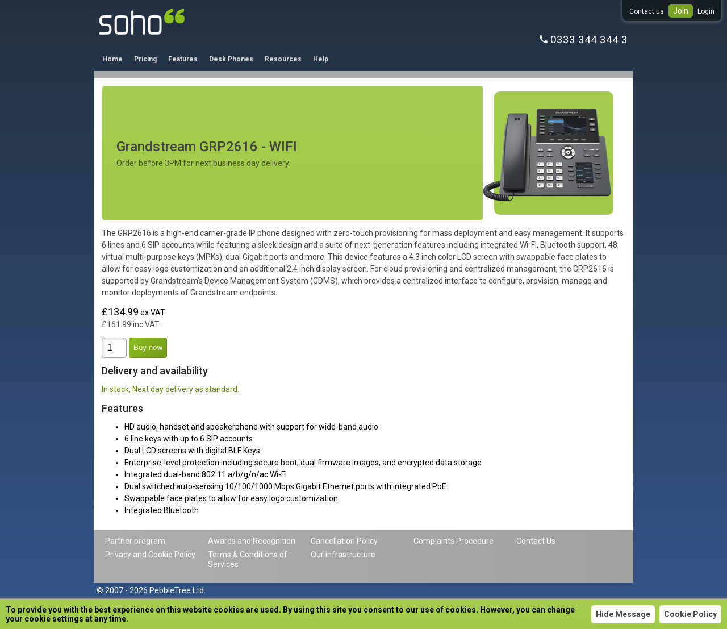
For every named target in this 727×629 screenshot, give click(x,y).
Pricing (145, 59)
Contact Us (535, 540)
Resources (283, 59)
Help (320, 59)
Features (183, 59)
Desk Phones (231, 59)
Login (706, 11)
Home (112, 59)
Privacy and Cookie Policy (150, 554)
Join (680, 10)
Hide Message (623, 614)
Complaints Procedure (453, 540)
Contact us (646, 11)
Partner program (135, 540)
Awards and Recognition (251, 540)
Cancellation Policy (344, 540)
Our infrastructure (343, 554)
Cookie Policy (690, 614)
